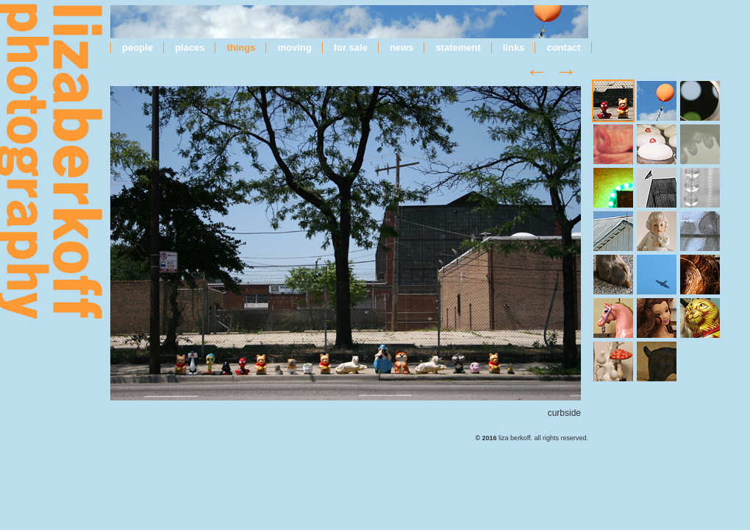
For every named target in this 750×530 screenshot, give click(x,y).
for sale (351, 47)
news (402, 47)
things (240, 47)
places (189, 47)
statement (457, 47)
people (137, 47)
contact (563, 47)
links (514, 47)
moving (294, 47)
